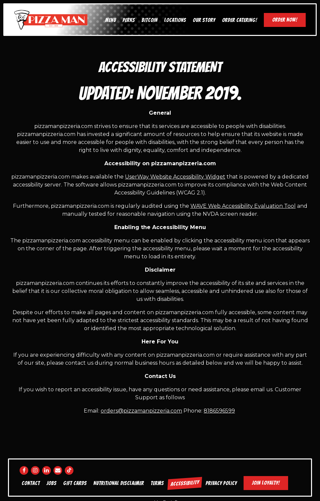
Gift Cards (75, 483)
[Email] (57, 470)
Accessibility (184, 483)
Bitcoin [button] (150, 20)
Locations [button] (175, 20)
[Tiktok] (69, 470)
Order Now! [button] (284, 20)
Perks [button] (129, 20)
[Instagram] (35, 470)
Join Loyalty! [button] (266, 483)
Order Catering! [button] (239, 20)
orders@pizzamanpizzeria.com (141, 411)
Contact (31, 483)
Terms (157, 483)
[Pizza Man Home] (50, 19)
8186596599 (219, 411)
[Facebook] (24, 470)
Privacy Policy (221, 483)
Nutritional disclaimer (118, 483)
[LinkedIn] (46, 470)
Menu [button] (110, 20)
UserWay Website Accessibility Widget (175, 177)
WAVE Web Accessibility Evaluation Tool (243, 206)
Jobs (51, 483)
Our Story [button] (204, 20)
